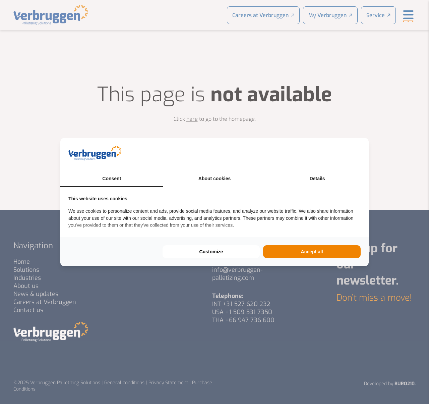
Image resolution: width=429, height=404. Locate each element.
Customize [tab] (211, 251)
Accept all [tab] (312, 251)
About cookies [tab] (214, 178)
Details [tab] (317, 178)
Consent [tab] (111, 178)
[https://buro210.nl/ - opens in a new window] (335, 154)
